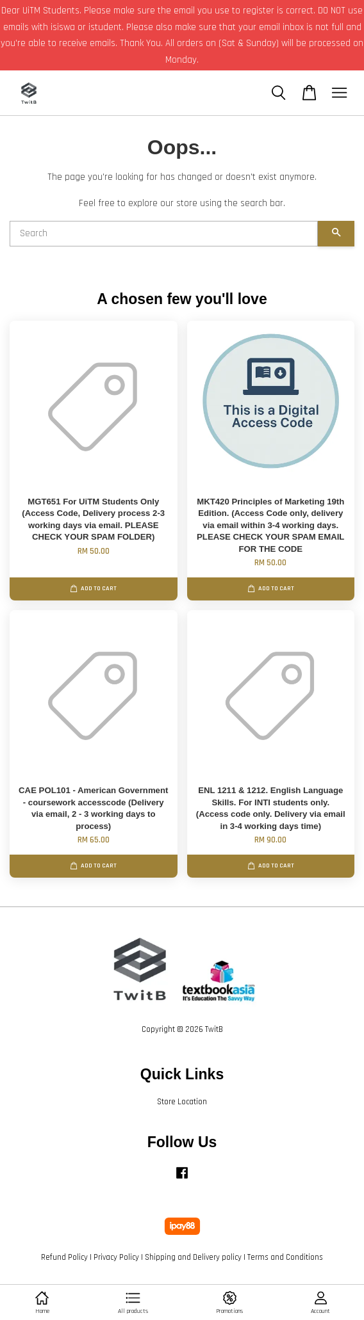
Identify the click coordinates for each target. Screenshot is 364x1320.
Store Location (182, 1102)
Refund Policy (64, 1257)
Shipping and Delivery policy (193, 1257)
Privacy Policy (116, 1257)
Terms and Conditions (285, 1257)
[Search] (164, 233)
